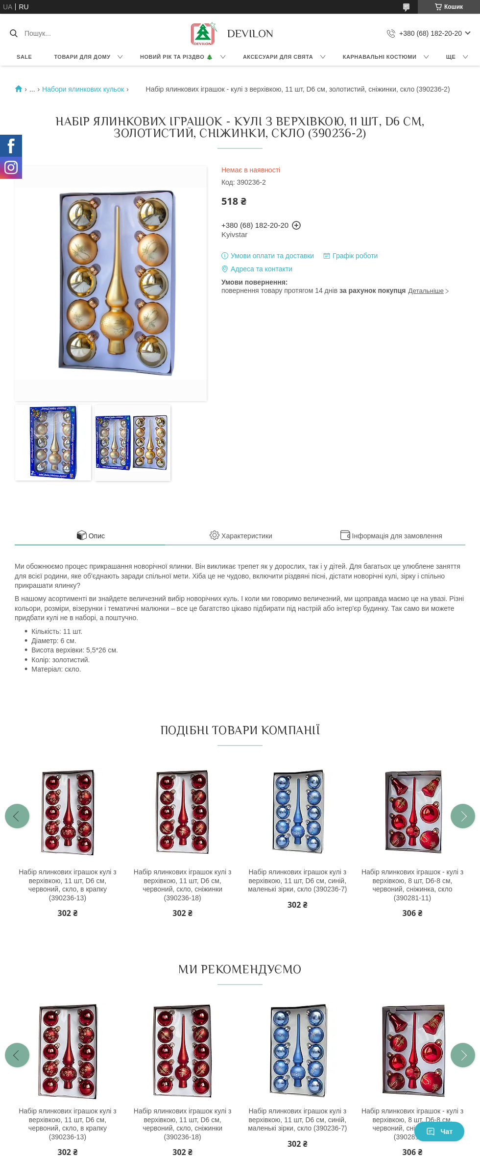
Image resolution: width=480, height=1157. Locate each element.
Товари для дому (82, 57)
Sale (24, 57)
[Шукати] (13, 33)
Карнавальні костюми (380, 57)
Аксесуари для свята (278, 57)
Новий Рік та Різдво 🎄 (176, 57)
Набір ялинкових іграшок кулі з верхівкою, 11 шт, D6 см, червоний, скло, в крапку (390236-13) (68, 885)
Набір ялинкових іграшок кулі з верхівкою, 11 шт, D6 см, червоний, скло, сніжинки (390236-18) (183, 885)
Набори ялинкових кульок (83, 89)
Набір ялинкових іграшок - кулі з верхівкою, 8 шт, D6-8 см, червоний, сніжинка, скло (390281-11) (412, 885)
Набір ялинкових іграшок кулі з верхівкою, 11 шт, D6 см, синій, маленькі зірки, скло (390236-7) (297, 880)
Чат (439, 1131)
